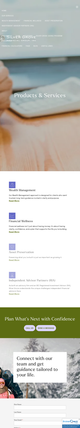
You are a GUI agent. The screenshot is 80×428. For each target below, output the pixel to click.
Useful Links (47, 46)
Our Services (8, 16)
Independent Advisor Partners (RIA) (18, 26)
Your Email (25, 420)
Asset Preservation (54, 21)
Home (4, 10)
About (4, 31)
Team (18, 36)
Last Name (17, 412)
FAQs (28, 46)
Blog (36, 46)
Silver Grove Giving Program (49, 36)
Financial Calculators (12, 46)
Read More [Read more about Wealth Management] (14, 200)
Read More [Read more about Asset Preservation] (14, 260)
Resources (7, 41)
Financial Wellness (32, 21)
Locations (28, 36)
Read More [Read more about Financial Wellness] (14, 232)
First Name (17, 404)
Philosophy (7, 36)
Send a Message (46, 328)
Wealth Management (11, 21)
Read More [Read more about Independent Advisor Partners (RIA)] (14, 294)
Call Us (29, 328)
